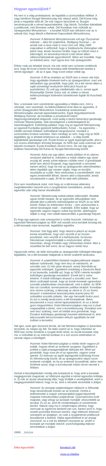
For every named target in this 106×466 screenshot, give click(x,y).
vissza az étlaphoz (69, 454)
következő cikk (67, 447)
